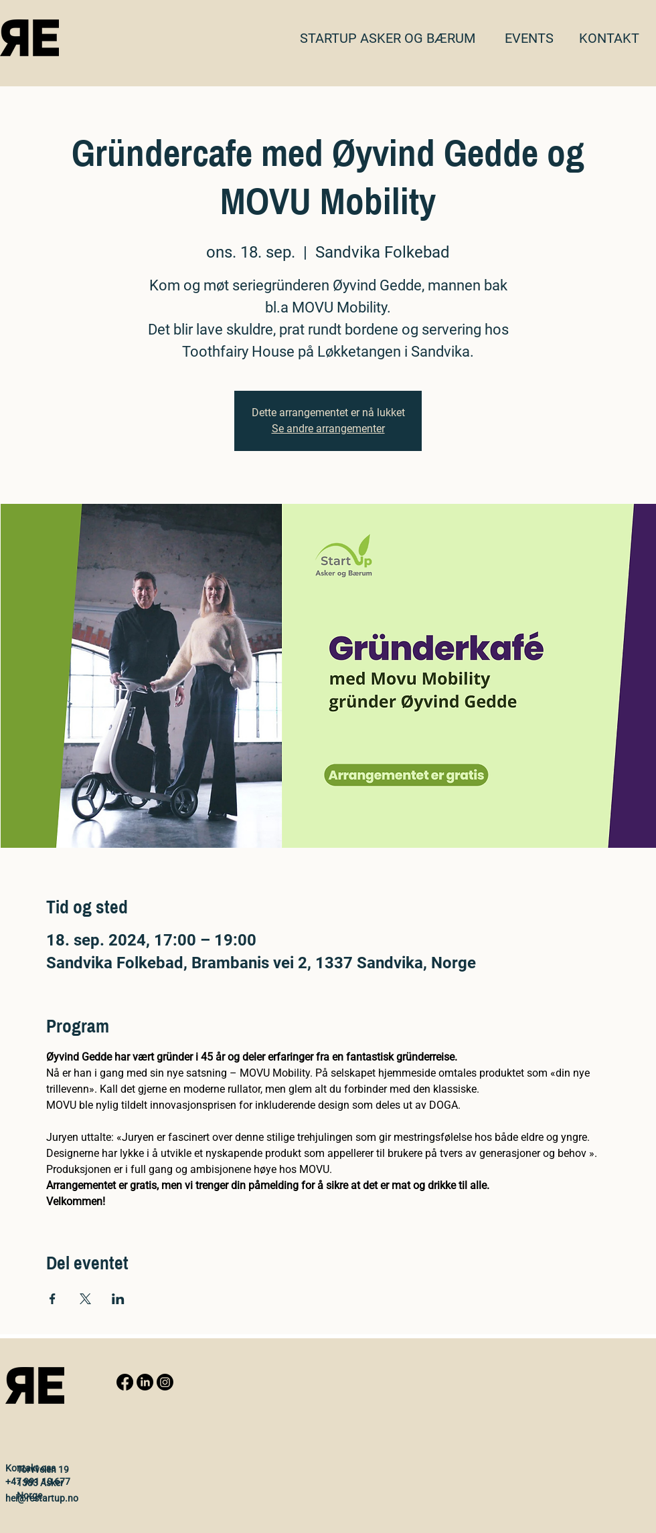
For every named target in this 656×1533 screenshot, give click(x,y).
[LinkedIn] (145, 1382)
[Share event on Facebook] (52, 1298)
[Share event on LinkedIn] (118, 1298)
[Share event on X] (85, 1298)
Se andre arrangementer (328, 428)
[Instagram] (165, 1382)
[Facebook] (124, 1382)
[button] (609, 38)
